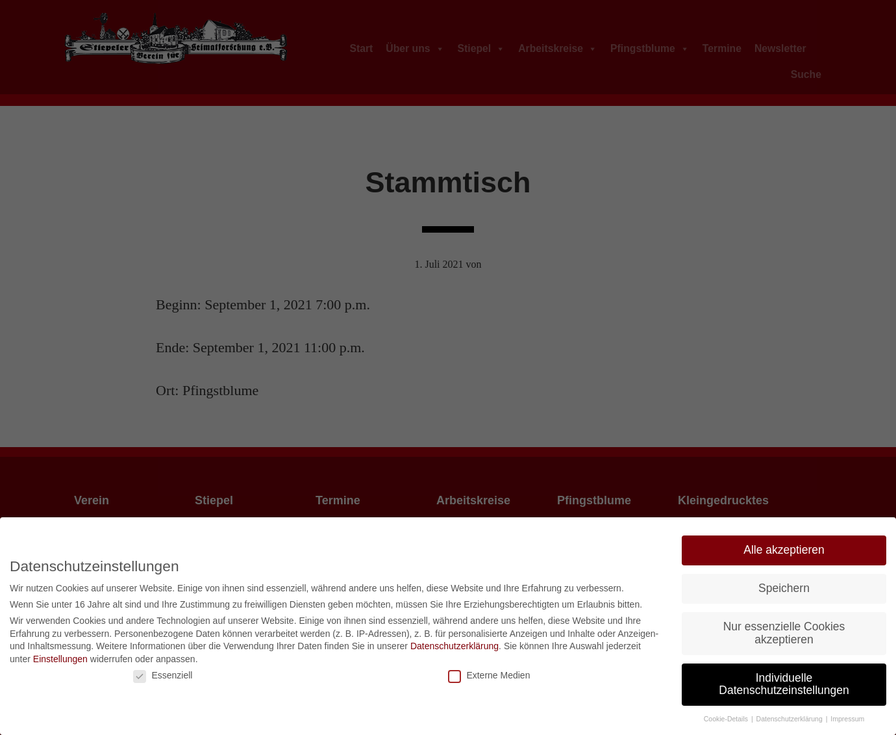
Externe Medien (489, 675)
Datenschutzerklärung (454, 646)
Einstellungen (60, 659)
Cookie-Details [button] (727, 719)
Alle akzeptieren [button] (784, 549)
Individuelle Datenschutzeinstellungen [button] (784, 684)
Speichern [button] (784, 588)
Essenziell (162, 675)
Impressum (847, 719)
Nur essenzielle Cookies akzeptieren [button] (784, 633)
